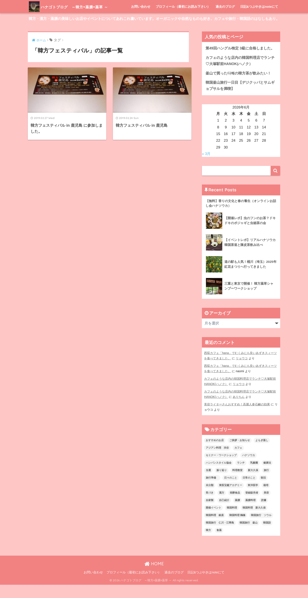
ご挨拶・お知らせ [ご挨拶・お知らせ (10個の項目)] (239, 453)
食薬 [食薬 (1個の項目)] (219, 543)
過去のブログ (225, 20)
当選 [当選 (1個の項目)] (208, 483)
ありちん (239, 410)
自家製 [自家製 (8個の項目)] (209, 513)
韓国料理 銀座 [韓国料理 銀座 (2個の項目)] (215, 528)
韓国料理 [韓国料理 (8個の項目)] (232, 520)
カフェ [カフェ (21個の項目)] (238, 461)
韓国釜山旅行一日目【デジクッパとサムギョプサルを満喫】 (240, 99)
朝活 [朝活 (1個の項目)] (263, 490)
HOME (154, 577)
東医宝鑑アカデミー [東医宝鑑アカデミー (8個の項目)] (230, 498)
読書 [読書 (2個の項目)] (263, 513)
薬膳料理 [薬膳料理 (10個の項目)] (250, 513)
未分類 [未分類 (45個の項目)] (209, 498)
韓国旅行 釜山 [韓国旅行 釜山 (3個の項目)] (249, 535)
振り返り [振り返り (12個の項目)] (221, 483)
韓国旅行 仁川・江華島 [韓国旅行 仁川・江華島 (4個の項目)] (220, 535)
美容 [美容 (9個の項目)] (266, 505)
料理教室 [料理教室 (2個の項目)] (237, 483)
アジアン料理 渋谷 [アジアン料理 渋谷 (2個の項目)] (217, 461)
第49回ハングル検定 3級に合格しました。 (240, 62)
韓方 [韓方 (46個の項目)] (208, 543)
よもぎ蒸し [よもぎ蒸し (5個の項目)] (261, 453)
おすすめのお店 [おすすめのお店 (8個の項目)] (215, 453)
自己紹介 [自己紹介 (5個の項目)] (224, 513)
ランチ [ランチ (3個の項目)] (241, 476)
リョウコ (242, 371)
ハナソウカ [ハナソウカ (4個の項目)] (248, 468)
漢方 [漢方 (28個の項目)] (221, 505)
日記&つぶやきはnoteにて (259, 20)
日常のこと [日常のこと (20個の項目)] (249, 490)
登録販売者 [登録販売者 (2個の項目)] (251, 505)
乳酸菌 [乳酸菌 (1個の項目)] (254, 476)
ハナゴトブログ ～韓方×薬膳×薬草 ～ (80, 6)
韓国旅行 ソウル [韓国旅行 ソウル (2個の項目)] (261, 528)
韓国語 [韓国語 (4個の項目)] (267, 535)
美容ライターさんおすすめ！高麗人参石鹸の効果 (237, 417)
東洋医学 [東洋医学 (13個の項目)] (253, 498)
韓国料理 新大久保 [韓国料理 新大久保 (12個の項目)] (254, 520)
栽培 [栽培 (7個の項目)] (265, 498)
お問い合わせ (140, 20)
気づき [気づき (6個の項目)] (209, 505)
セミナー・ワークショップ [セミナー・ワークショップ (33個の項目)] (221, 468)
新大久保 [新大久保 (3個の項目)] (253, 483)
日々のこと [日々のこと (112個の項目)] (230, 490)
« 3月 (206, 167)
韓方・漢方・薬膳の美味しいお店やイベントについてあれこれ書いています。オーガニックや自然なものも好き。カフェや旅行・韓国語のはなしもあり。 (154, 32)
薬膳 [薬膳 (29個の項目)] (237, 513)
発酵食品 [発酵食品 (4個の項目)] (235, 505)
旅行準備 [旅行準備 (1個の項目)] (212, 490)
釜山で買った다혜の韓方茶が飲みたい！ (238, 87)
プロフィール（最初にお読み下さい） (183, 20)
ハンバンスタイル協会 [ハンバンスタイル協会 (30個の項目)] (218, 476)
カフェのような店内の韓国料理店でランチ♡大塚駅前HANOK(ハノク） (240, 74)
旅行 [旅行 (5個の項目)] (266, 483)
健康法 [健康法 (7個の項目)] (267, 476)
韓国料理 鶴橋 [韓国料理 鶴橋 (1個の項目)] (237, 528)
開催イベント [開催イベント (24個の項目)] (213, 520)
